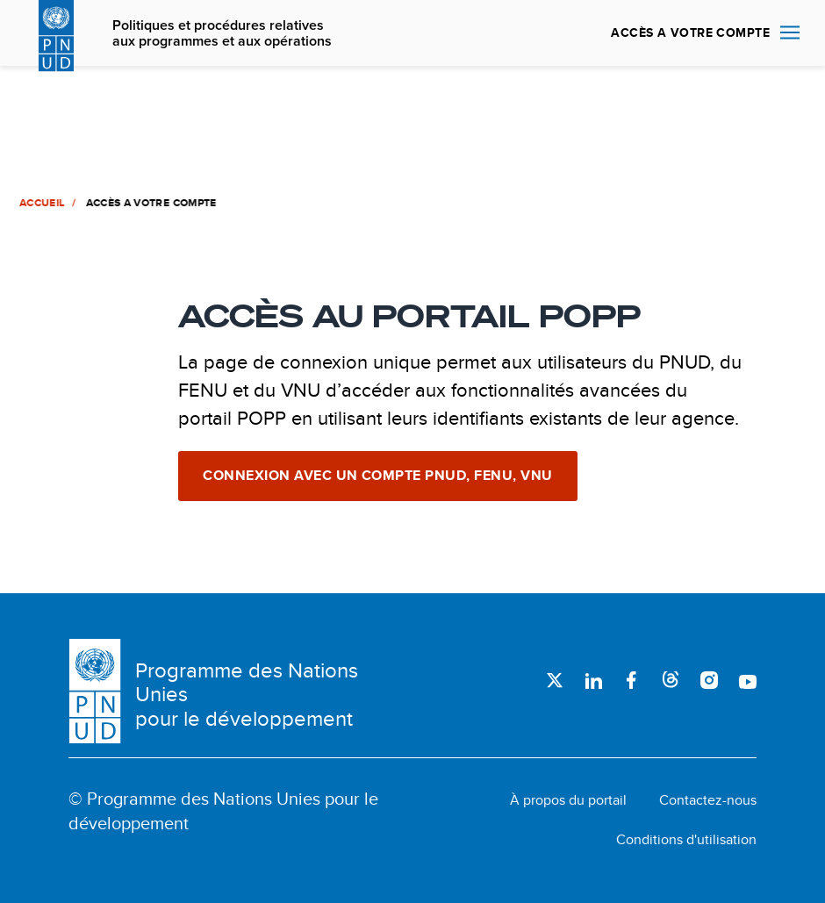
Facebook (632, 680)
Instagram (709, 680)
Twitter (554, 680)
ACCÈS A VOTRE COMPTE (690, 32)
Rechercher (576, 33)
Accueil (41, 203)
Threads (670, 680)
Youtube (748, 680)
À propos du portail (568, 800)
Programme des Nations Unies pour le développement (246, 694)
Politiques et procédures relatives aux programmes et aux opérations (222, 34)
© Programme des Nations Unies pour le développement (223, 810)
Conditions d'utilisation (686, 839)
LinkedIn (593, 680)
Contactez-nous (708, 800)
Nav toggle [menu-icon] (790, 32)
